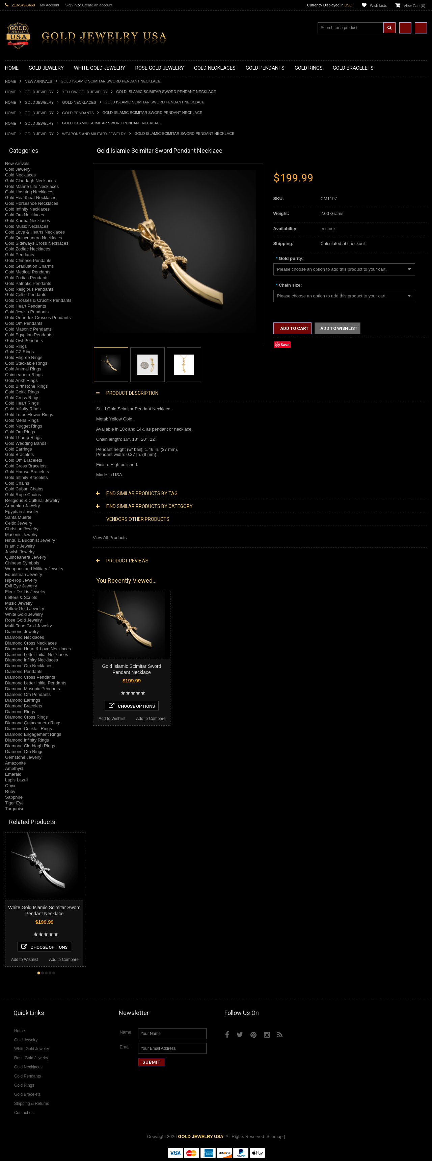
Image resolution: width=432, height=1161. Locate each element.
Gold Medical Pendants (27, 271)
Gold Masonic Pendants (28, 329)
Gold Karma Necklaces (27, 220)
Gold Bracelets (19, 454)
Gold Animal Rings (23, 368)
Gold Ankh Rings (21, 380)
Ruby (10, 791)
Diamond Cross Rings (26, 717)
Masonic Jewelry (21, 534)
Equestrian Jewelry (23, 574)
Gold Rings (16, 346)
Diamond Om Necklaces (28, 665)
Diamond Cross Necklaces (31, 643)
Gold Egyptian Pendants (28, 334)
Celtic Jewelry (18, 523)
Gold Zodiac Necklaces (27, 248)
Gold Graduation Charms (29, 266)
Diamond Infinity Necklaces (31, 659)
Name (125, 1032)
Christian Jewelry (21, 528)
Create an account (97, 5)
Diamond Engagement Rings (33, 734)
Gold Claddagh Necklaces (30, 180)
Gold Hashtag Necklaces (29, 191)
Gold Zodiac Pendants (27, 277)
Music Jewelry (19, 603)
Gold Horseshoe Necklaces (31, 203)
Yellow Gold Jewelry (85, 92)
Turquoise (14, 808)
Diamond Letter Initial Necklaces (36, 654)
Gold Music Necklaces (27, 226)
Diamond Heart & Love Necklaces (38, 648)
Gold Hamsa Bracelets (27, 471)
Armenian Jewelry (22, 505)
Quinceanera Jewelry (25, 557)
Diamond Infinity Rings (27, 740)
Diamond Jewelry (22, 631)
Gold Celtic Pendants (25, 294)
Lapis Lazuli (16, 779)
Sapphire (14, 797)
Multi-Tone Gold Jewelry (28, 625)
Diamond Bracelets (23, 705)
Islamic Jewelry (20, 546)
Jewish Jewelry (19, 551)
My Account (49, 5)
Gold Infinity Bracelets (26, 477)
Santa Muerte (18, 517)
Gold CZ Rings (19, 351)
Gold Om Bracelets (23, 460)
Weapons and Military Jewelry (94, 134)
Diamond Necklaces (24, 637)
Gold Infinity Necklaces (27, 209)
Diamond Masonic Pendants (32, 688)
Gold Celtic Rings (22, 391)
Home (10, 81)
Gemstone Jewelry (23, 757)
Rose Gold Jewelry (23, 620)
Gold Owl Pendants (24, 340)
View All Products (110, 537)
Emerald (13, 774)
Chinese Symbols (22, 562)
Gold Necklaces (79, 102)
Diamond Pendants (24, 671)
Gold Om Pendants (24, 323)
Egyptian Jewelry (21, 511)
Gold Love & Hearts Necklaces (35, 232)
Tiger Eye (14, 802)
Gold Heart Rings (22, 403)
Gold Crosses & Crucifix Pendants (38, 300)
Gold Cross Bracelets (26, 465)
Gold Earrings (18, 449)
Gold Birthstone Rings (26, 386)
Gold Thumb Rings (23, 437)
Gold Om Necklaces (24, 214)
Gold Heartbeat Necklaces (30, 197)
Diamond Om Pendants (28, 694)
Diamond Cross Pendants (30, 677)
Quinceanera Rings (24, 374)
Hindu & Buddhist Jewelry (30, 540)
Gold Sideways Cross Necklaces (37, 243)
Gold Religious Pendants (29, 289)
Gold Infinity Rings (23, 408)
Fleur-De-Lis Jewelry (25, 591)
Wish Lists (378, 5)
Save (285, 345)
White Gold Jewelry (24, 614)
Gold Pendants (78, 113)
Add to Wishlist (65, 959)
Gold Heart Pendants (25, 306)
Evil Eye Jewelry (21, 585)
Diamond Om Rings (24, 751)
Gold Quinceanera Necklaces (33, 237)
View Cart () (414, 6)
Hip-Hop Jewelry (21, 580)
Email (125, 1046)
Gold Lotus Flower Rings (29, 414)
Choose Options (85, 946)
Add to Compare (24, 959)
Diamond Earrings (22, 700)
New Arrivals (38, 81)
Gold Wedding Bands (26, 443)
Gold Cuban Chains (24, 488)
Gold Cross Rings (22, 397)
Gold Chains (17, 483)
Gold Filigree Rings (24, 357)
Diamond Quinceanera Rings (33, 722)
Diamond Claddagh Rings (30, 745)
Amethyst (14, 768)
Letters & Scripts (21, 597)
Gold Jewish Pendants (27, 311)
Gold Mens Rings (22, 420)
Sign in (71, 5)
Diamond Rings (20, 711)
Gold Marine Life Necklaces (32, 186)
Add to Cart (293, 328)
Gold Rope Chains (23, 494)
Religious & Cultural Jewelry (32, 500)
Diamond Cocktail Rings (28, 728)
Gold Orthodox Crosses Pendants (38, 317)
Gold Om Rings (20, 431)
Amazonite (15, 763)
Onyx (10, 785)
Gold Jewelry (39, 92)
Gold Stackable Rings (26, 363)
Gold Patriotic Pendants (28, 283)
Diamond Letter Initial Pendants (35, 682)
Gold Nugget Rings (23, 426)
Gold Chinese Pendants (28, 260)
